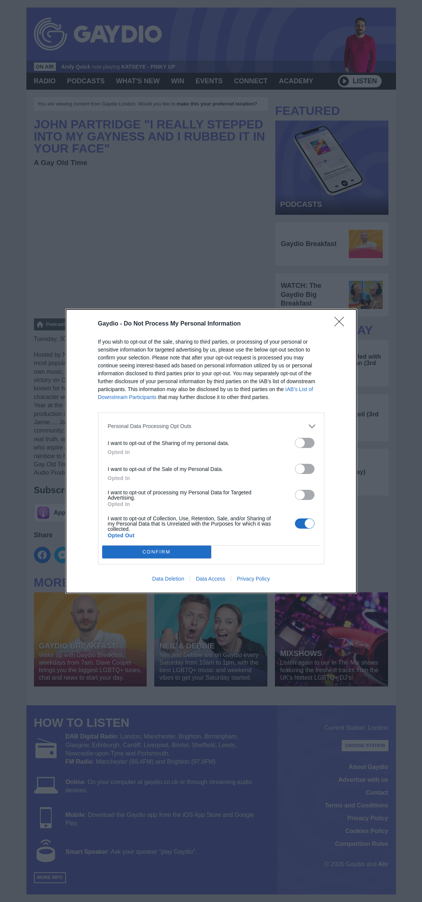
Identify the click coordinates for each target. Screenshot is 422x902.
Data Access (210, 579)
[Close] (342, 324)
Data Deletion (168, 579)
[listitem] (211, 426)
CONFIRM (157, 552)
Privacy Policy (253, 579)
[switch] (305, 443)
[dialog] (211, 451)
